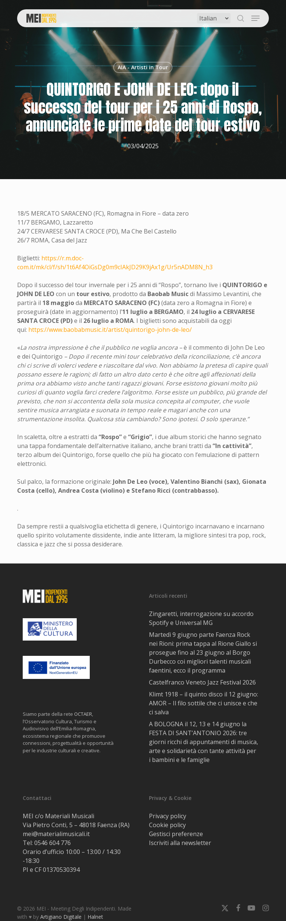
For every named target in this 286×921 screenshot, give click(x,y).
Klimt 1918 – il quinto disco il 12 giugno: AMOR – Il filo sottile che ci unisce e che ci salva (203, 703)
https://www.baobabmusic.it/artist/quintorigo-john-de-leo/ (110, 329)
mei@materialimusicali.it (56, 834)
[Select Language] (214, 18)
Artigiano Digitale (61, 916)
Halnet (95, 916)
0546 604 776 (52, 843)
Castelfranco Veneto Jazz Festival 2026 (202, 682)
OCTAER (83, 714)
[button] (255, 18)
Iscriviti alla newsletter (180, 843)
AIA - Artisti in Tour (143, 67)
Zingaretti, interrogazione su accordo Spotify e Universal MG (201, 618)
